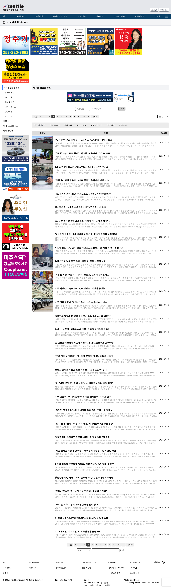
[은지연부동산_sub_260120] (16, 207)
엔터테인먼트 (119, 16)
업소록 (157, 16)
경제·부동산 (9, 92)
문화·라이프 (9, 102)
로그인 (154, 9)
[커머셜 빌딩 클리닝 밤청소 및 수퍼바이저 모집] (15, 69)
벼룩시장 (39, 16)
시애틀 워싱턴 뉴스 (11, 87)
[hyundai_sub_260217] (16, 148)
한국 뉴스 (7, 121)
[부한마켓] (44, 41)
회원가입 (164, 9)
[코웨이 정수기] (15, 41)
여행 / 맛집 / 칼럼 (60, 16)
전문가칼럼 (139, 16)
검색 (122, 109)
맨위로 (159, 562)
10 (83, 116)
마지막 (94, 116)
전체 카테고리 (39, 125)
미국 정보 (82, 16)
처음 (35, 116)
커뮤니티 (99, 16)
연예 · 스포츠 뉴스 (10, 125)
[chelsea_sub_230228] (128, 41)
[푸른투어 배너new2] (16, 177)
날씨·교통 (8, 97)
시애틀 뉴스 (20, 16)
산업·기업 (8, 111)
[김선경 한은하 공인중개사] (100, 41)
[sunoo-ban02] (16, 265)
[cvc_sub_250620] (16, 236)
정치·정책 (8, 116)
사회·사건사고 (10, 106)
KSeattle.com (20, 580)
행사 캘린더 (8, 130)
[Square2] (72, 41)
